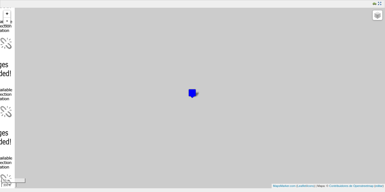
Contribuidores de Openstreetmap (351, 185)
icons (310, 185)
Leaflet (301, 185)
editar (379, 185)
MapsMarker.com (284, 185)
